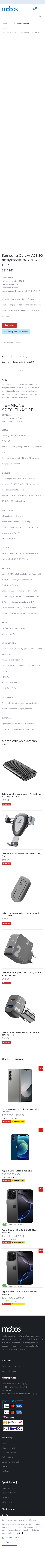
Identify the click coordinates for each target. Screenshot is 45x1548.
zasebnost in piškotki (15, 1533)
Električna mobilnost (10, 1462)
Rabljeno (5, 1471)
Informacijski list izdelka (16, 1224)
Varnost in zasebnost (10, 1502)
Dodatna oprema (9, 1452)
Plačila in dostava (9, 1493)
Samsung (5, 28)
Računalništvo (7, 1457)
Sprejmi (9, 1542)
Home (4, 24)
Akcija (4, 1466)
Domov (5, 1443)
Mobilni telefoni (8, 1448)
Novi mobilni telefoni (21, 24)
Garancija (5, 1497)
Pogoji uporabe (8, 1488)
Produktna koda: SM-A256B (22, 362)
